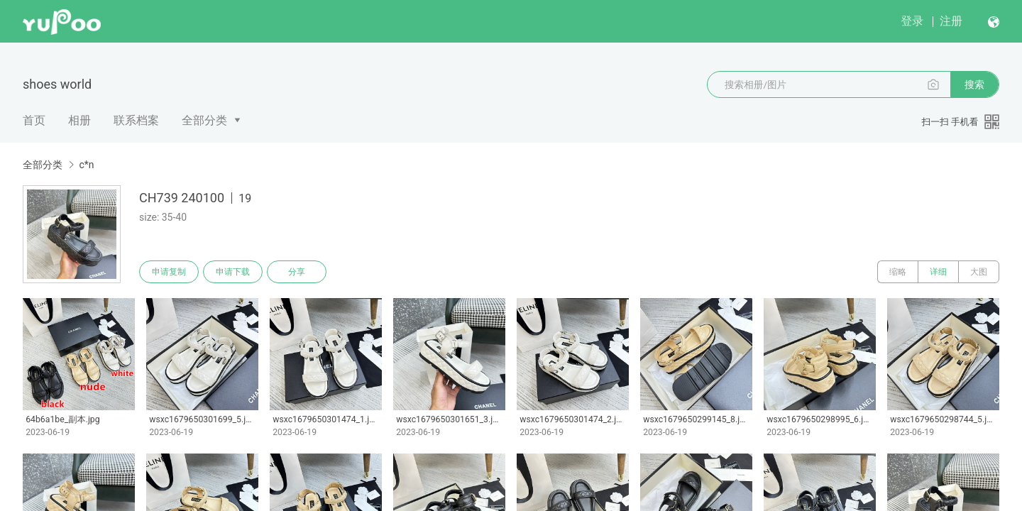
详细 (938, 272)
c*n (86, 164)
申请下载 (233, 272)
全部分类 (204, 120)
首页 (34, 120)
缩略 (897, 272)
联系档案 (136, 120)
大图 (978, 272)
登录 (912, 21)
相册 (79, 120)
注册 (951, 21)
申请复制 (169, 272)
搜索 (974, 84)
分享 (296, 272)
